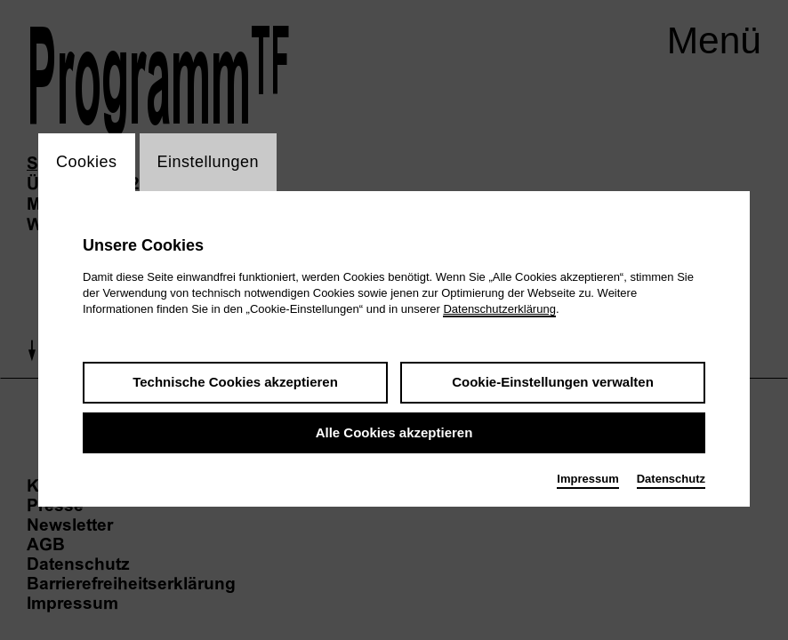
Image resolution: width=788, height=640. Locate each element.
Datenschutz (671, 478)
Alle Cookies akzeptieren (394, 432)
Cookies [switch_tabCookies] (86, 162)
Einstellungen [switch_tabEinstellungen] (208, 162)
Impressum (587, 478)
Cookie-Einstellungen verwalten (553, 381)
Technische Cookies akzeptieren (235, 381)
